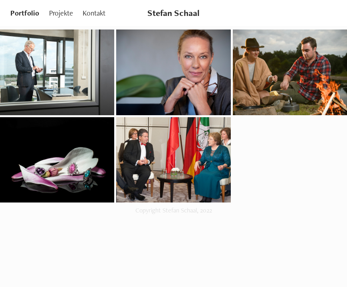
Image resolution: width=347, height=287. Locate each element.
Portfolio (24, 13)
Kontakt (94, 13)
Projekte (61, 13)
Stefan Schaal (173, 13)
